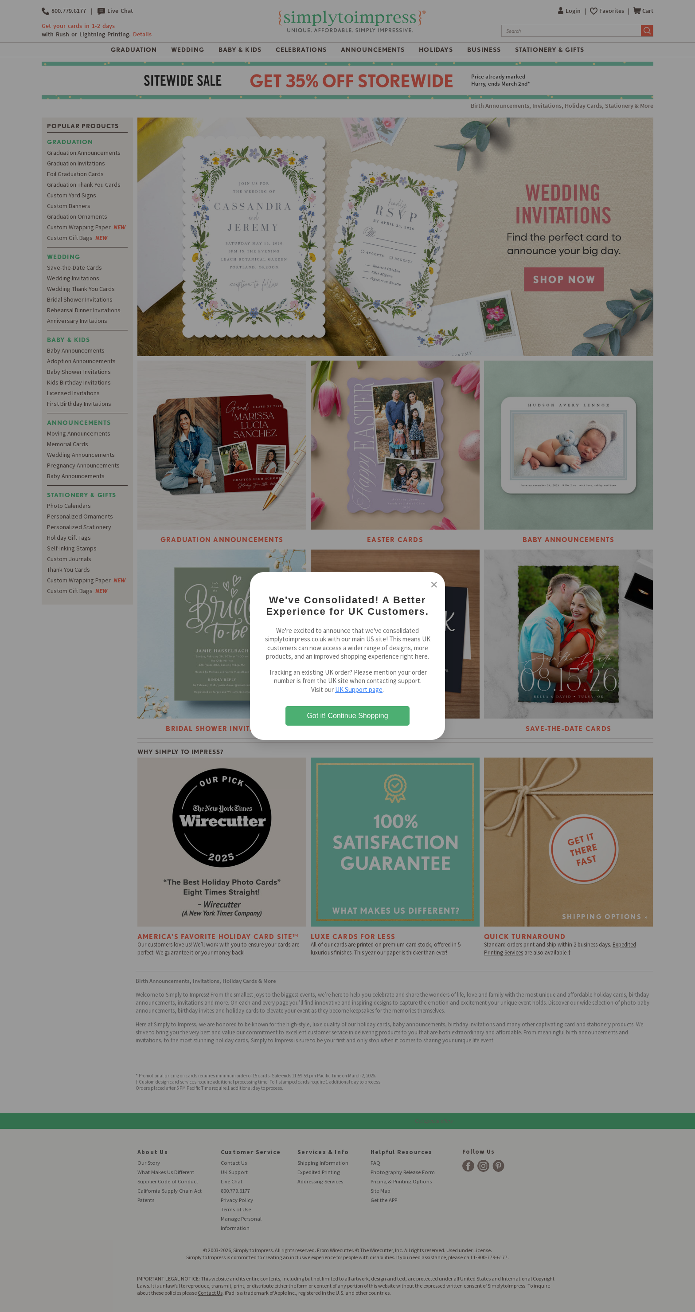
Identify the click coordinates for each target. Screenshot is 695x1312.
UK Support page (359, 689)
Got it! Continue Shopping (347, 715)
